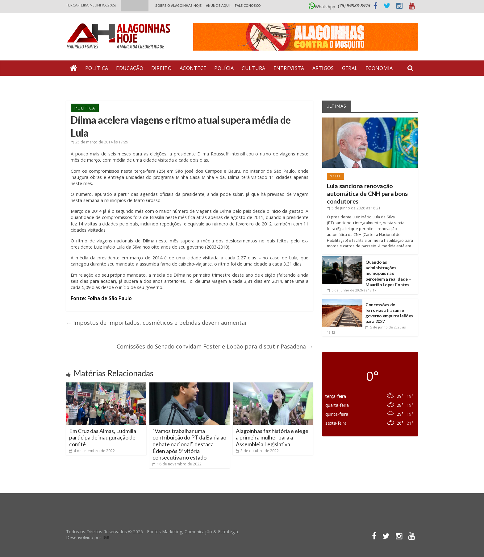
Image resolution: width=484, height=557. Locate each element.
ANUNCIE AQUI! (218, 5)
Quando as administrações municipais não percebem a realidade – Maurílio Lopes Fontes (388, 273)
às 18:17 (351, 290)
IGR (106, 537)
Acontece (193, 68)
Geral (350, 68)
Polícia (224, 68)
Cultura (253, 68)
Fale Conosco (248, 5)
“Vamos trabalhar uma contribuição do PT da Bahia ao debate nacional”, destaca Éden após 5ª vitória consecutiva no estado (189, 444)
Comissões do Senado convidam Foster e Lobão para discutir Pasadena (215, 346)
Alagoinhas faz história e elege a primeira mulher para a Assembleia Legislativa (272, 437)
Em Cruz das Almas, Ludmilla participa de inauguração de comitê (102, 437)
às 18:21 (354, 208)
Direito (161, 68)
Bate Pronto (88, 83)
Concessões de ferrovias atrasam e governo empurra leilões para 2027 (389, 313)
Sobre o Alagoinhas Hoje (178, 5)
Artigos (323, 68)
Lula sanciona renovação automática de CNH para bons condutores (367, 193)
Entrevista (288, 68)
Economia (379, 68)
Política (96, 68)
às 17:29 (99, 142)
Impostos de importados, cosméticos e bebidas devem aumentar (156, 322)
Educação (129, 68)
